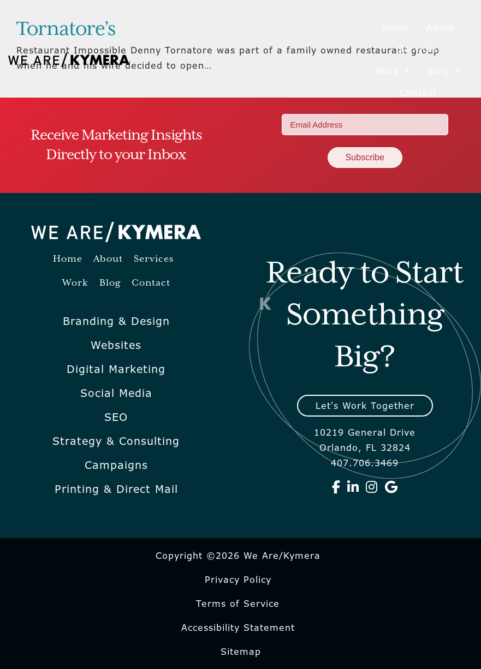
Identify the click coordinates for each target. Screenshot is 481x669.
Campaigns (116, 465)
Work (393, 71)
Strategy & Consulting (116, 441)
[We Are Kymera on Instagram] (372, 486)
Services (417, 49)
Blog (445, 71)
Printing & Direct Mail (116, 489)
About (440, 27)
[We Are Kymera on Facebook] (336, 486)
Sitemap (241, 652)
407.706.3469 (365, 463)
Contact (418, 93)
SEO (116, 417)
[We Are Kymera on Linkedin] (353, 486)
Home (396, 27)
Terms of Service (238, 604)
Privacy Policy (238, 580)
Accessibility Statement (238, 628)
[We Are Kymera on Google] (391, 486)
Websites (116, 345)
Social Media (116, 393)
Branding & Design (116, 321)
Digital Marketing (116, 369)
